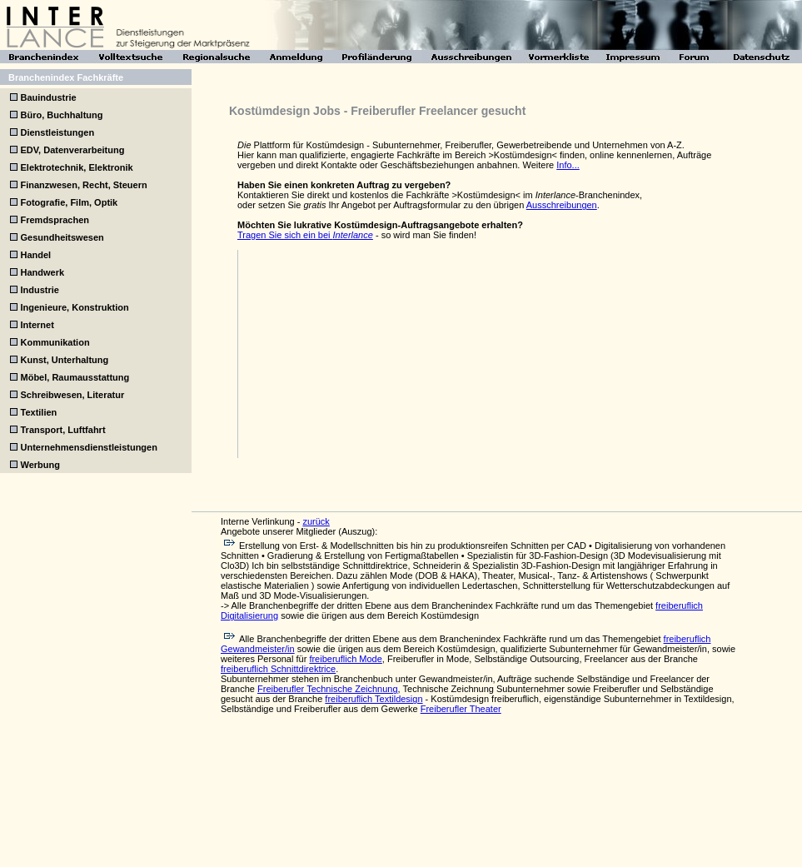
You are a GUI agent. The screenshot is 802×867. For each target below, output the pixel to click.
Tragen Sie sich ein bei (305, 235)
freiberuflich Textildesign (373, 699)
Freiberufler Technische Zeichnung (327, 689)
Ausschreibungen (561, 205)
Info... (568, 165)
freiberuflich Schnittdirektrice (278, 669)
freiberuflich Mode (345, 659)
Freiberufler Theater (461, 709)
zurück (315, 521)
